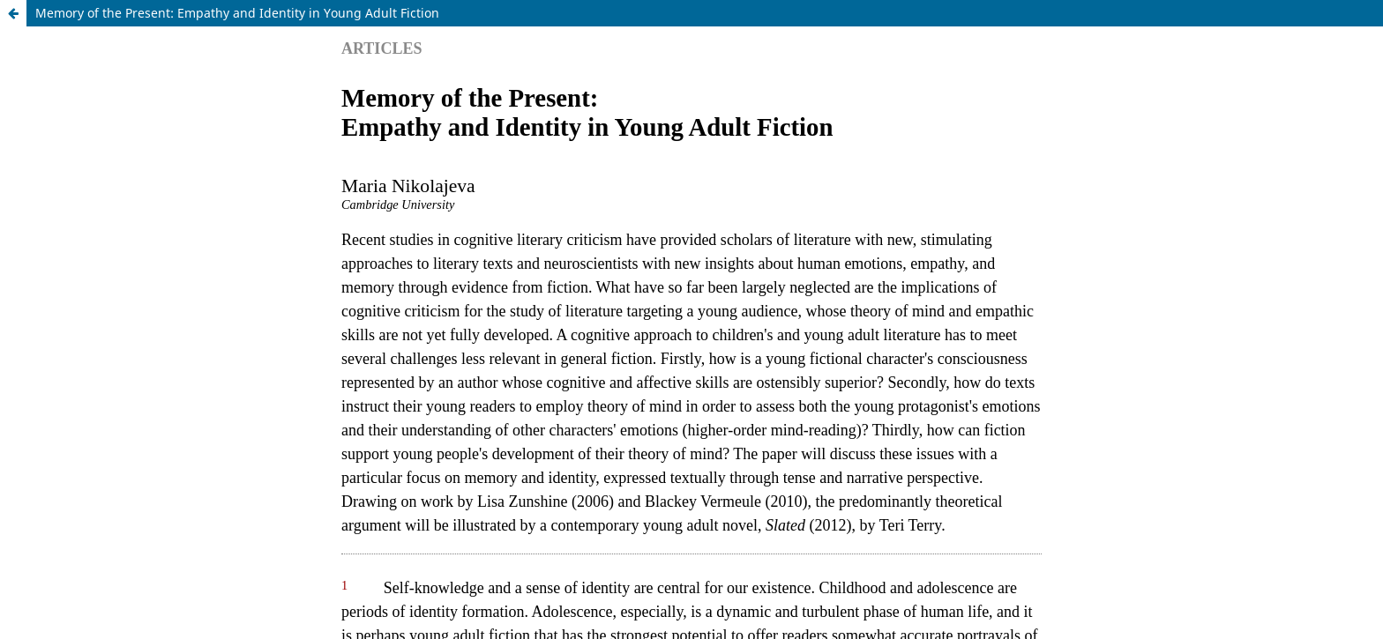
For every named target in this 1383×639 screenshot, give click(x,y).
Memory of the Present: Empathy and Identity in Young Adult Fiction (237, 12)
